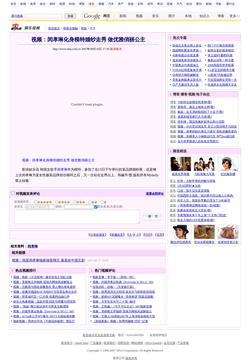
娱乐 (43, 3)
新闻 (23, 3)
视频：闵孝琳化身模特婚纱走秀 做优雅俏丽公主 (58, 160)
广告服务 (96, 343)
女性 (140, 3)
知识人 (204, 16)
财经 (52, 3)
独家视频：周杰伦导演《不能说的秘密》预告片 (44, 321)
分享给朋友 (97, 234)
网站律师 (137, 343)
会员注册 (169, 343)
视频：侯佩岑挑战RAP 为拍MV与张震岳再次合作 (45, 292)
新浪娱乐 (116, 49)
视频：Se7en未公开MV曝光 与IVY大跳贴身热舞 (44, 316)
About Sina (81, 343)
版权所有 (131, 358)
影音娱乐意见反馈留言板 (99, 335)
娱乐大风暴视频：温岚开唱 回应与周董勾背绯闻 (44, 301)
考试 (160, 3)
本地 (188, 16)
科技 (72, 3)
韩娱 (84, 28)
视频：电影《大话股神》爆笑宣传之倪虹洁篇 (42, 277)
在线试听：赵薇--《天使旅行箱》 (114, 287)
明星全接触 (70, 28)
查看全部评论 (155, 193)
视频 (101, 3)
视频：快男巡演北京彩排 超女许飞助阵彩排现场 (124, 292)
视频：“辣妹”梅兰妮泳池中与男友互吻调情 (41, 306)
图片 (171, 16)
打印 (148, 234)
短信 (189, 3)
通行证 (230, 3)
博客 (82, 3)
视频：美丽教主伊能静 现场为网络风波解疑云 (43, 282)
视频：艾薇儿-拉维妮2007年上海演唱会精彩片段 (124, 316)
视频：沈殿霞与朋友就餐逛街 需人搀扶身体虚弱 (44, 287)
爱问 (199, 3)
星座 (170, 3)
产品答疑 (183, 343)
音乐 (155, 16)
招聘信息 (123, 343)
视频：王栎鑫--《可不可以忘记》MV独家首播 (122, 306)
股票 (62, 3)
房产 (121, 3)
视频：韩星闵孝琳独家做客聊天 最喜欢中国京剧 (48, 260)
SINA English (153, 343)
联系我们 (109, 343)
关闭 (160, 234)
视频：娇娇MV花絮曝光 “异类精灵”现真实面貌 (123, 296)
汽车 (111, 3)
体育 (33, 3)
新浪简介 (67, 343)
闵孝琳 (62, 169)
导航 (218, 3)
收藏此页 (117, 234)
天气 (179, 3)
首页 (13, 3)
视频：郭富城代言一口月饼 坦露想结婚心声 (41, 296)
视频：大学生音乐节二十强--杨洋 (114, 301)
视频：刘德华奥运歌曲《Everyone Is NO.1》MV (43, 311)
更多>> (234, 16)
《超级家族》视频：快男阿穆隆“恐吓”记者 (120, 321)
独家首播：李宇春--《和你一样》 (114, 277)
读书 (150, 3)
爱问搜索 (17, 16)
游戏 (131, 3)
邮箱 (209, 3)
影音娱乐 (54, 28)
